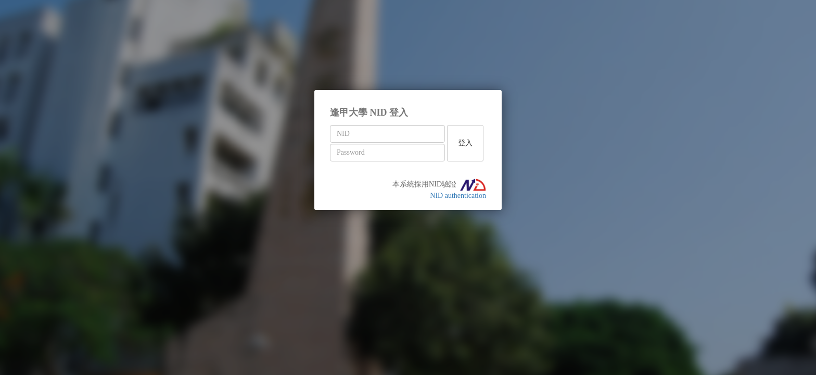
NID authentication (458, 195)
